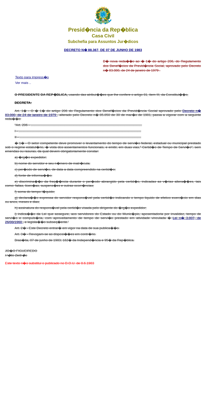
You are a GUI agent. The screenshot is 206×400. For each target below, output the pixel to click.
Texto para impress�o (32, 77)
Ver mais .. (23, 83)
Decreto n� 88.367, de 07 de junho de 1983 (103, 50)
